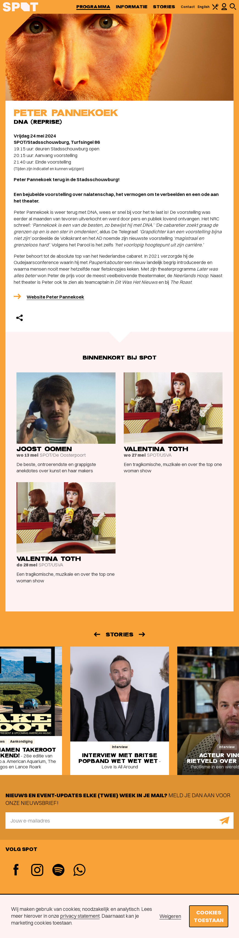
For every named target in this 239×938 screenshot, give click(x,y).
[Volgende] (142, 634)
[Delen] (19, 318)
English (203, 7)
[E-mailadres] (119, 820)
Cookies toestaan (209, 916)
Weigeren (170, 916)
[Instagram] (37, 870)
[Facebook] (16, 870)
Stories (164, 7)
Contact (188, 7)
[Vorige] (96, 634)
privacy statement (80, 916)
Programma (93, 7)
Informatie (131, 7)
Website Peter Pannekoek (55, 297)
